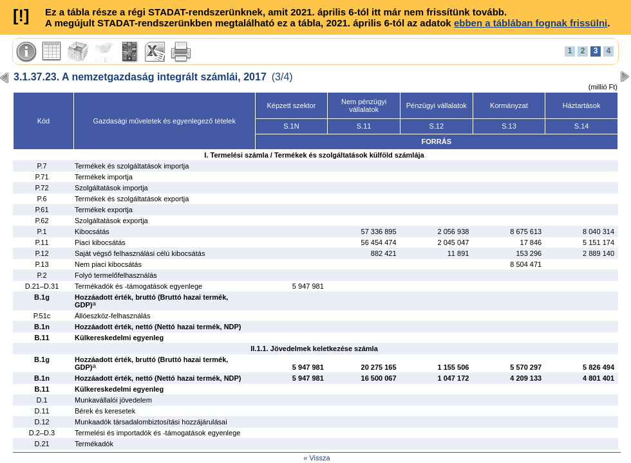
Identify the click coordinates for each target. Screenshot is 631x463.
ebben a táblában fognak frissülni (530, 22)
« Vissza (316, 458)
